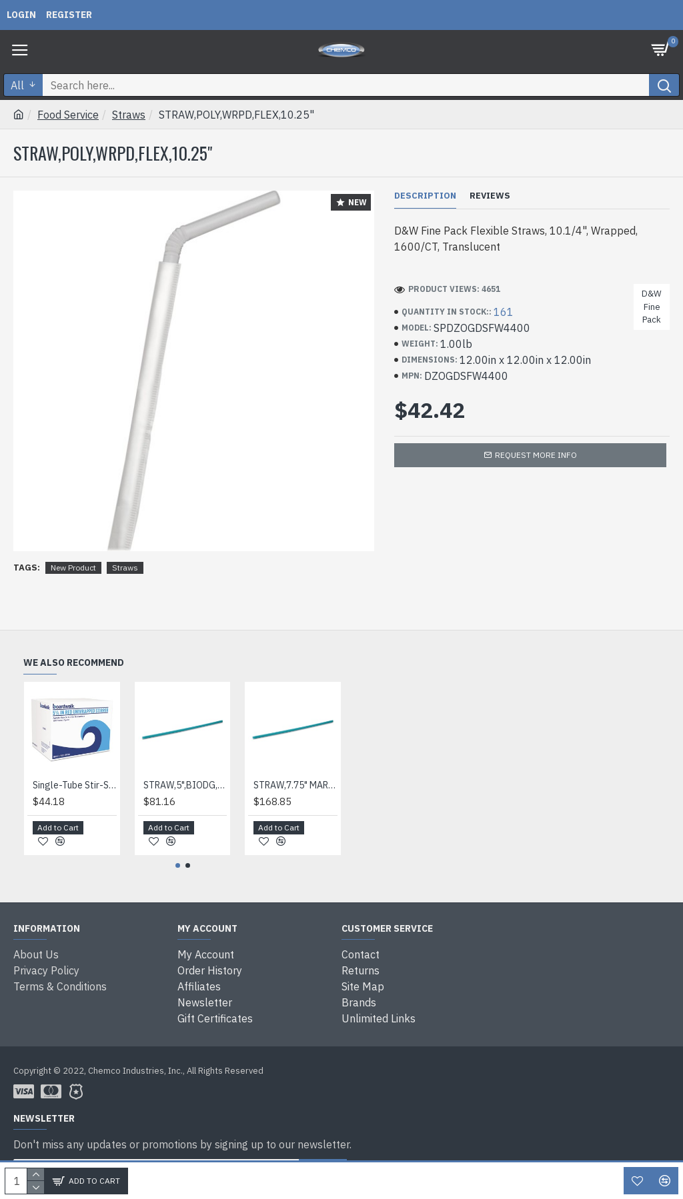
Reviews (490, 196)
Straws (128, 114)
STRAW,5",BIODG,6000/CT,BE (185, 785)
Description (425, 196)
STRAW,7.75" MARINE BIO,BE (295, 785)
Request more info (536, 455)
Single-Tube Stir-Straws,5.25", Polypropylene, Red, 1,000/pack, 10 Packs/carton (75, 785)
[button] (177, 865)
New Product (73, 568)
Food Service (68, 114)
